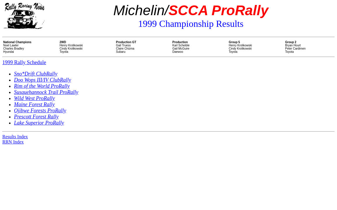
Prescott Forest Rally (36, 117)
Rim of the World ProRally (42, 86)
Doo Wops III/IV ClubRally (42, 80)
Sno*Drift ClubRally (35, 74)
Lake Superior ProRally (39, 123)
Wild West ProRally (34, 98)
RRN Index (13, 141)
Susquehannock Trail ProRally (46, 92)
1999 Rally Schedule (24, 62)
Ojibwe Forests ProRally (40, 110)
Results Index (15, 136)
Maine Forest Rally (34, 104)
